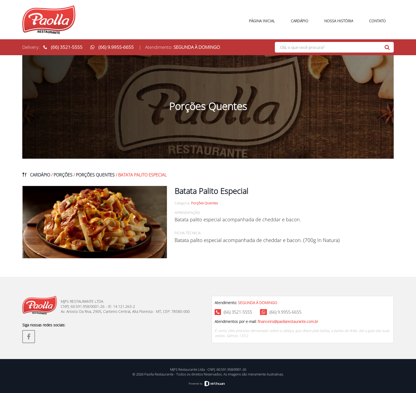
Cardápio (40, 175)
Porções (63, 175)
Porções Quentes (95, 175)
